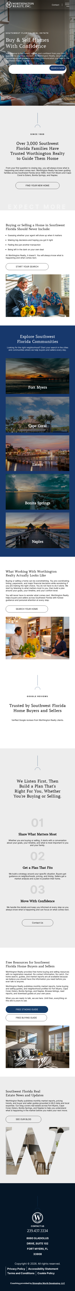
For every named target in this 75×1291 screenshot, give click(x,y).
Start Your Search (27, 266)
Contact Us (37, 923)
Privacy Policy (16, 1268)
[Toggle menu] (67, 4)
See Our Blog (23, 1119)
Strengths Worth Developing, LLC (48, 1283)
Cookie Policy (46, 1273)
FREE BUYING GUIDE (26, 1017)
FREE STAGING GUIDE (27, 1009)
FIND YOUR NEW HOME (37, 185)
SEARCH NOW (57, 68)
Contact (55, 5)
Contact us (37, 1226)
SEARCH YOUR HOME (27, 609)
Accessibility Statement (43, 1268)
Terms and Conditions (20, 1273)
